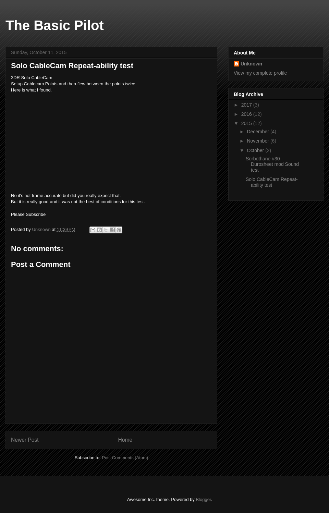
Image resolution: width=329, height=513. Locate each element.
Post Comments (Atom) (125, 457)
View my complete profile (260, 73)
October (256, 150)
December (258, 131)
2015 (247, 123)
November (258, 141)
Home (125, 440)
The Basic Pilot (54, 25)
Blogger (203, 499)
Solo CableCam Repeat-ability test (272, 182)
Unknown (251, 63)
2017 (247, 105)
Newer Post (25, 440)
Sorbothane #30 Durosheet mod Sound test (272, 164)
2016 (247, 114)
